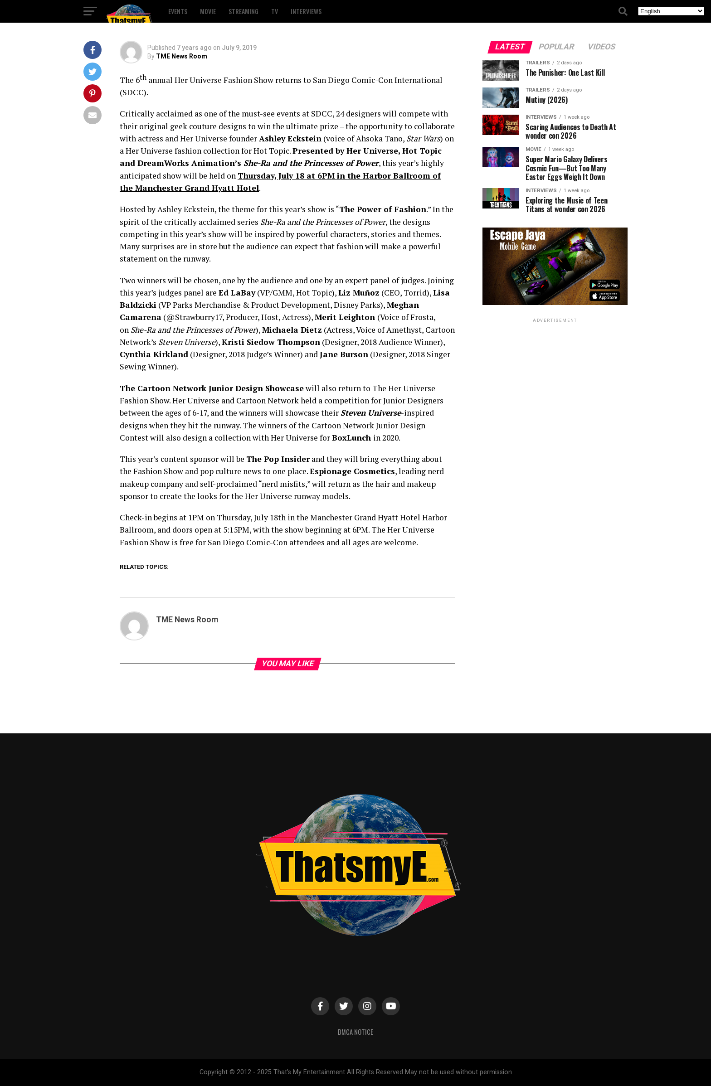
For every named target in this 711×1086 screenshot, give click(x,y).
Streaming (243, 11)
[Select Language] (671, 11)
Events (177, 11)
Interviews (306, 11)
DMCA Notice (355, 1032)
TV (274, 11)
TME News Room (181, 56)
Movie (208, 11)
